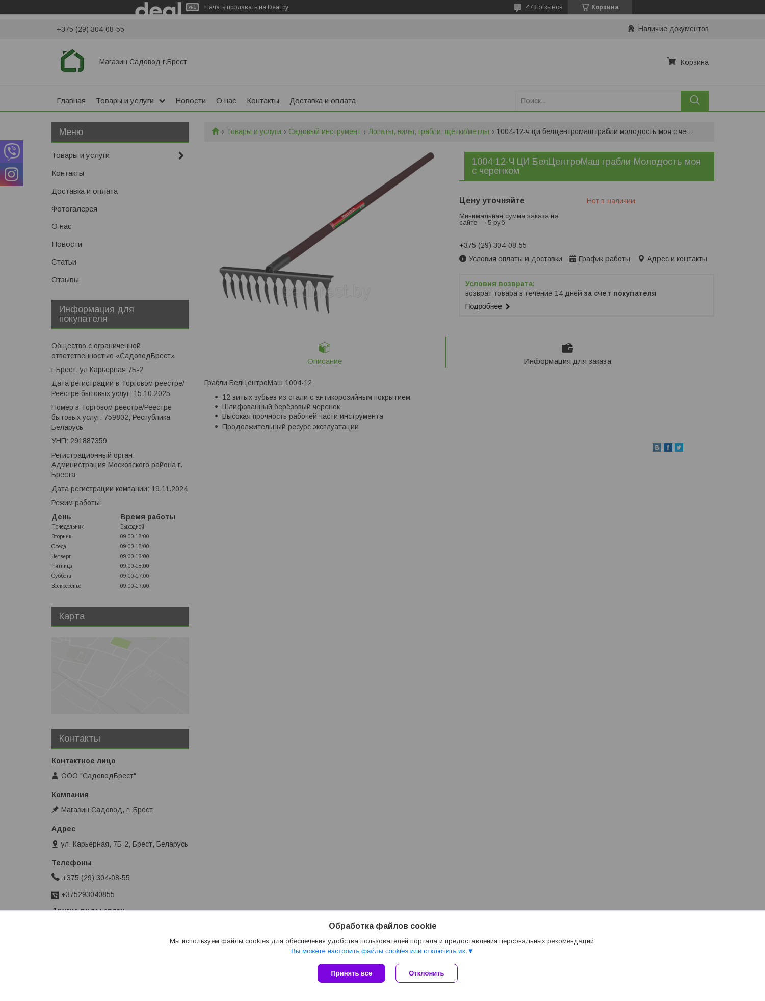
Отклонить (426, 973)
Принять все (351, 973)
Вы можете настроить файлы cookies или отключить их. (379, 951)
